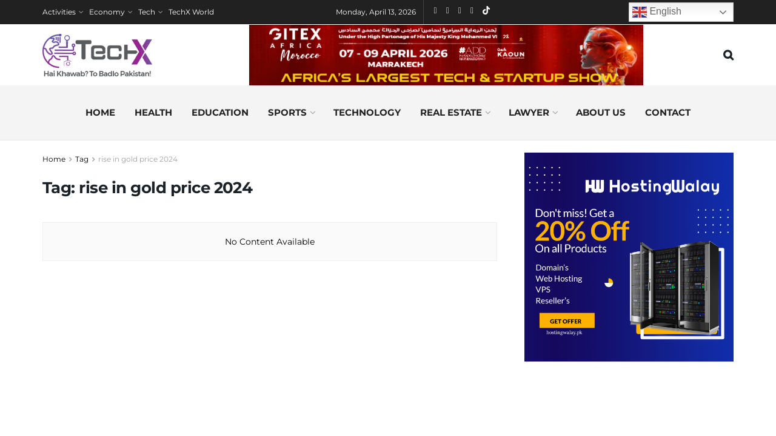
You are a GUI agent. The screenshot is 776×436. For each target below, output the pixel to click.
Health (153, 112)
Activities (59, 11)
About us (601, 112)
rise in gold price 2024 (138, 159)
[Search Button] (728, 55)
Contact (668, 112)
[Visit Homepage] (97, 55)
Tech (146, 11)
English (656, 12)
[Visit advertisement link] (629, 257)
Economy (107, 11)
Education (220, 112)
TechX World (191, 11)
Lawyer (529, 112)
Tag (82, 159)
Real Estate (451, 112)
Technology (367, 112)
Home (100, 112)
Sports (287, 112)
